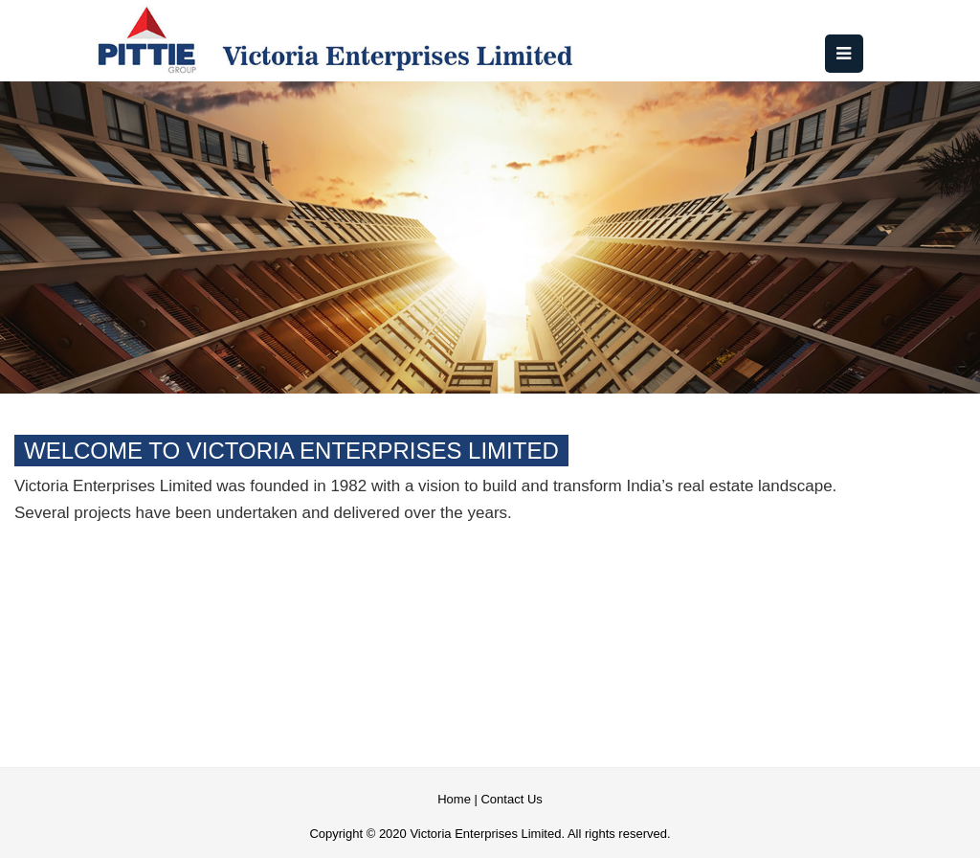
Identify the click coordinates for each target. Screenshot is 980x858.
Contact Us (511, 799)
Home (454, 799)
